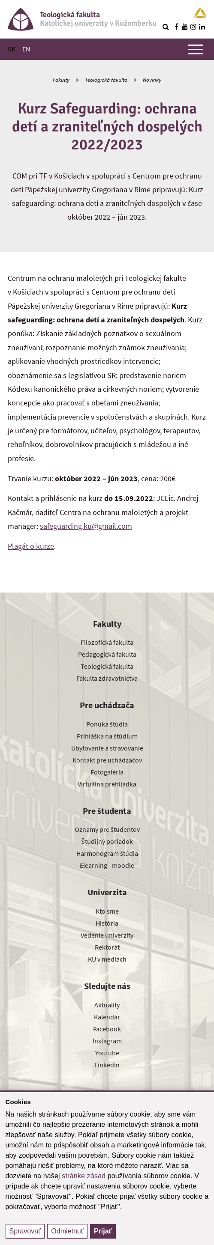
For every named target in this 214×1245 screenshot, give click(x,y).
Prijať (103, 1231)
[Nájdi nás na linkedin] (202, 26)
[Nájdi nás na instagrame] (193, 26)
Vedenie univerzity (107, 935)
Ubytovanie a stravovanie (107, 748)
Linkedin (107, 1064)
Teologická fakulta (106, 79)
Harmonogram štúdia (107, 853)
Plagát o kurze (31, 546)
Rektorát (107, 947)
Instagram (107, 1041)
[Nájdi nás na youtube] (185, 26)
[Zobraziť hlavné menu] (195, 49)
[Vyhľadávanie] (165, 26)
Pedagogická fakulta (107, 654)
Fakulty (61, 79)
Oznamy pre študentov (107, 829)
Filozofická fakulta (107, 642)
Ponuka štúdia (107, 724)
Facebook (107, 1029)
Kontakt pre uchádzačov (107, 760)
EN (26, 49)
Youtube (107, 1052)
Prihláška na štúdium (107, 736)
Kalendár (107, 1017)
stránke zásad (83, 1175)
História (107, 923)
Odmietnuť (67, 1231)
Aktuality (107, 1005)
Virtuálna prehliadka (107, 784)
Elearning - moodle (107, 865)
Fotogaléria (107, 772)
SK (11, 49)
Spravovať (25, 1231)
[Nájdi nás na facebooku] (176, 26)
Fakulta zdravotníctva (107, 678)
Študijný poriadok (107, 841)
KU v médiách (107, 959)
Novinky (152, 79)
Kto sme (107, 911)
